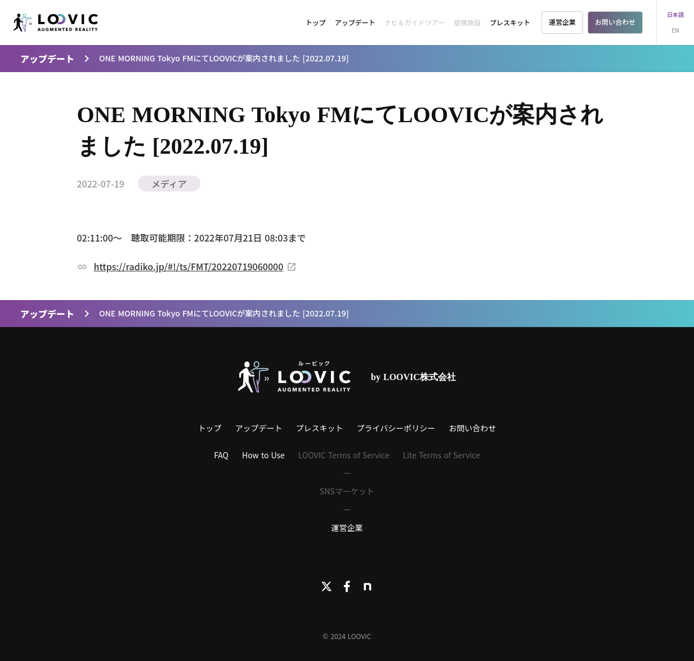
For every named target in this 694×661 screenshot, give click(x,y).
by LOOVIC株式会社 (413, 377)
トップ (316, 22)
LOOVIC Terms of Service (343, 455)
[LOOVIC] (56, 23)
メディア (169, 183)
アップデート (355, 22)
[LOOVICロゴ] (294, 376)
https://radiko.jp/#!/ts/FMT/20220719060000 (189, 266)
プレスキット (510, 22)
